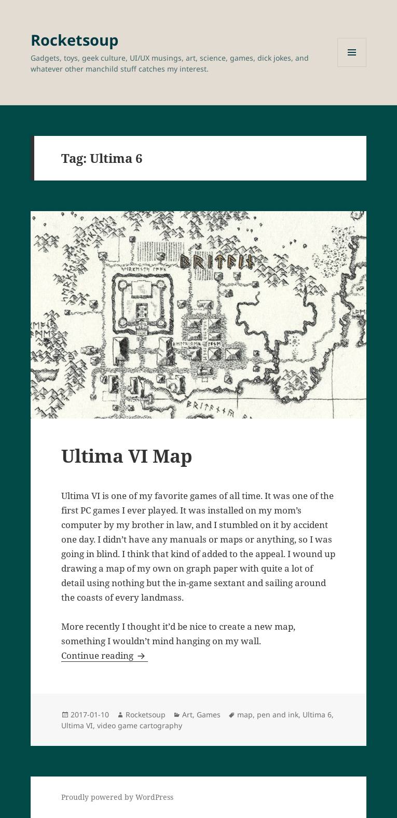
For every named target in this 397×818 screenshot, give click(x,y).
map (245, 714)
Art (187, 714)
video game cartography (139, 725)
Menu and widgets (352, 66)
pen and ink (277, 714)
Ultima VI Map (127, 455)
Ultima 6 (317, 714)
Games (209, 714)
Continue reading (104, 655)
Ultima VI (77, 725)
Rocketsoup (74, 40)
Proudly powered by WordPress (117, 797)
